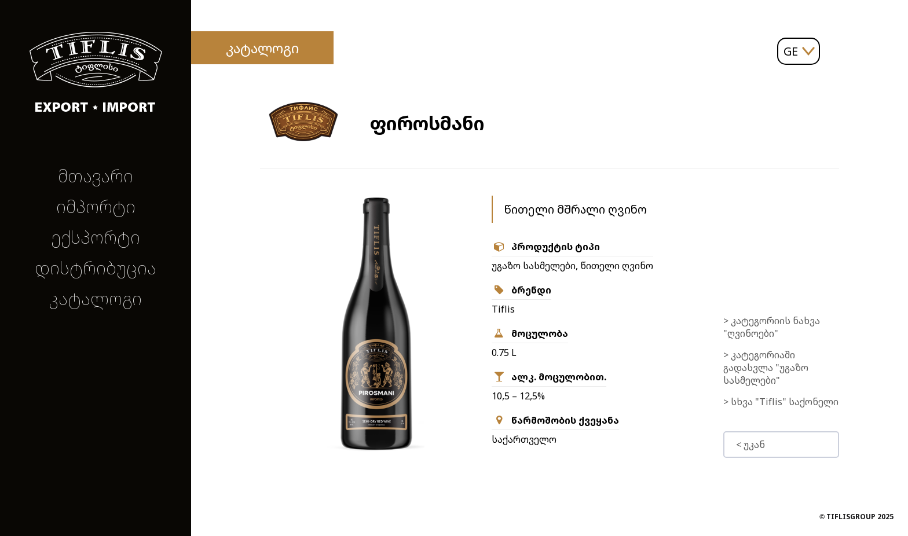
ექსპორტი (95, 237)
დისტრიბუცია (95, 268)
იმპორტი (96, 206)
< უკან (750, 444)
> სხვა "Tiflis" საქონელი (781, 401)
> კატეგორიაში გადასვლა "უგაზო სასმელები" (765, 367)
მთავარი (95, 176)
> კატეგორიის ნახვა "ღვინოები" (771, 327)
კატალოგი (95, 298)
